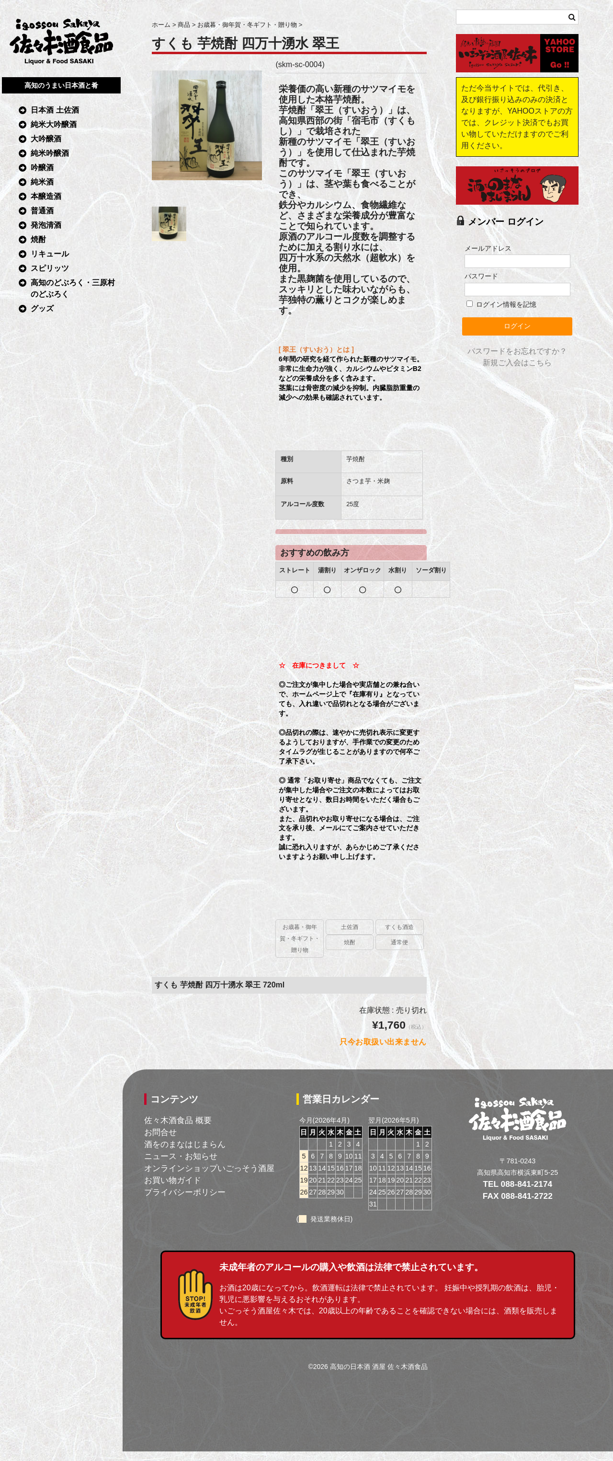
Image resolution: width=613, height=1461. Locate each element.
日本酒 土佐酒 (55, 110)
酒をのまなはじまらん (185, 1144)
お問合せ (160, 1132)
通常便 (399, 942)
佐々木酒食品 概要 (178, 1120)
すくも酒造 (399, 927)
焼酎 (38, 239)
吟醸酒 (42, 167)
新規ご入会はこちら (517, 363)
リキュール (50, 254)
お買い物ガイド (172, 1180)
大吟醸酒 (46, 139)
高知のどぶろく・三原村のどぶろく (73, 288)
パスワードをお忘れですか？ (517, 351)
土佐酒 (349, 927)
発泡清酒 (46, 225)
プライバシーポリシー (185, 1192)
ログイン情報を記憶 (501, 304)
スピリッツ (50, 268)
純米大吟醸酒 (54, 124)
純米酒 (42, 182)
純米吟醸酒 (50, 153)
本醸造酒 (46, 196)
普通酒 (42, 211)
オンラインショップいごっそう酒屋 (209, 1168)
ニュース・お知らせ (180, 1156)
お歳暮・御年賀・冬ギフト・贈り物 (300, 938)
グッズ (42, 308)
